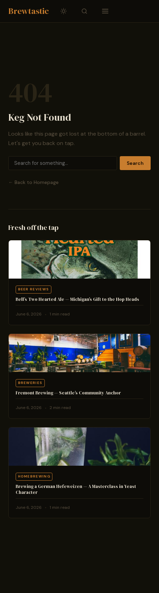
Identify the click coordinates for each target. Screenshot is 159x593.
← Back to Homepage (33, 182)
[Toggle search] (84, 11)
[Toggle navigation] (105, 11)
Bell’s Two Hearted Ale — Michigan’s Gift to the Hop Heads (77, 299)
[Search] (62, 163)
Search (135, 163)
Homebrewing (34, 476)
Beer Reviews (33, 289)
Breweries (30, 382)
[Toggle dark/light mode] (63, 11)
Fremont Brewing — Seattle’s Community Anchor (68, 393)
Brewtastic (28, 11)
